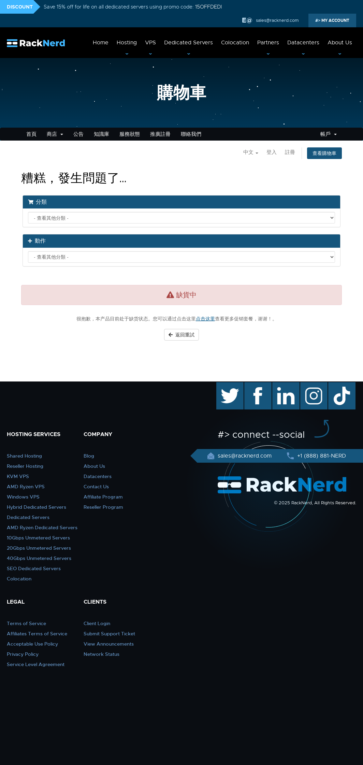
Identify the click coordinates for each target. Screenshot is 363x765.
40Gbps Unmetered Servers (39, 558)
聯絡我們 (191, 134)
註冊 (290, 152)
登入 (271, 152)
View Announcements (109, 644)
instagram (313, 385)
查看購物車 (324, 153)
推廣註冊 (160, 134)
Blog (89, 456)
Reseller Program (103, 507)
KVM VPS (18, 476)
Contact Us (96, 486)
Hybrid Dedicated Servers (36, 507)
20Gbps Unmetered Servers (39, 548)
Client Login (97, 623)
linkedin (282, 385)
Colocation (235, 42)
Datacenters (303, 42)
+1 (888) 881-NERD (320, 455)
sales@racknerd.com (277, 20)
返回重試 (181, 335)
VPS (150, 42)
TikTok (337, 385)
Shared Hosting (24, 456)
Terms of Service (26, 623)
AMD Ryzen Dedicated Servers (42, 527)
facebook (256, 385)
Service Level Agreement (35, 664)
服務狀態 (129, 134)
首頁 (31, 134)
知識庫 (101, 134)
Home (100, 42)
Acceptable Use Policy (32, 644)
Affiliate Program (103, 497)
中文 (250, 152)
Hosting (127, 42)
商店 (55, 134)
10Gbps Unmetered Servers (38, 538)
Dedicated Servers (188, 42)
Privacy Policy (23, 654)
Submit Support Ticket (109, 634)
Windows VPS (23, 497)
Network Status (101, 654)
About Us (340, 42)
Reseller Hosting (25, 466)
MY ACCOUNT (334, 20)
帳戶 (328, 134)
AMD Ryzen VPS (26, 486)
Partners (268, 42)
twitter (225, 385)
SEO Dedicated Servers (34, 568)
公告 (78, 134)
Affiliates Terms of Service (37, 634)
